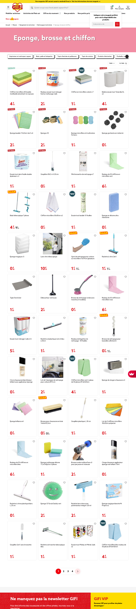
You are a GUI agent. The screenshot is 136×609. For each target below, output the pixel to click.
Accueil (8, 25)
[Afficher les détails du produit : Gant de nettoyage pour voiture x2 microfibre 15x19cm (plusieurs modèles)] (83, 243)
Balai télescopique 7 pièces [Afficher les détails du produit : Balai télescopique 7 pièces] (19, 216)
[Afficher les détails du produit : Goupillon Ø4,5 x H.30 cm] (52, 161)
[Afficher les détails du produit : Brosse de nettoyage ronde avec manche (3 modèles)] (83, 284)
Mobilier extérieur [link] (13, 13)
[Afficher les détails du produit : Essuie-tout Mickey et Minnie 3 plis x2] (83, 531)
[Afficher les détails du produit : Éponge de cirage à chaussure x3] (114, 367)
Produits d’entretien (105, 56)
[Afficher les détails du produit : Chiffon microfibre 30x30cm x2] (52, 202)
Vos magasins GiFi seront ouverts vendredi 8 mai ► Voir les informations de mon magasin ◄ (68, 1)
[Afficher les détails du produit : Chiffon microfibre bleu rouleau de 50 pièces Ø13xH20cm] (114, 531)
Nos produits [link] (69, 13)
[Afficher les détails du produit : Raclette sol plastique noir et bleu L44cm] (52, 326)
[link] (69, 16)
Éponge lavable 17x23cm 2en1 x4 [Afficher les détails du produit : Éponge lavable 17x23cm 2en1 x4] (21, 133)
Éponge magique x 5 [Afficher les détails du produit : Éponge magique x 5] (17, 257)
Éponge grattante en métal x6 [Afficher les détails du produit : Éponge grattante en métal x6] (112, 133)
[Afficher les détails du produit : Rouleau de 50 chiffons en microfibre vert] (114, 161)
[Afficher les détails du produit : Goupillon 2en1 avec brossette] (22, 531)
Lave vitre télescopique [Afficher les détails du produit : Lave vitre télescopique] (49, 257)
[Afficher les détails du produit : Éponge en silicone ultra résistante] (114, 202)
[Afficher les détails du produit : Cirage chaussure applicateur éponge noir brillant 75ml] (114, 449)
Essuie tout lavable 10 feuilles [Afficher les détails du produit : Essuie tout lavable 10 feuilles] (81, 216)
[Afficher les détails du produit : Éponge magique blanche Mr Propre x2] (114, 490)
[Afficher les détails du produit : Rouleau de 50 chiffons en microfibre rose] (114, 284)
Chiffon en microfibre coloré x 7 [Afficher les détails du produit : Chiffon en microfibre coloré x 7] (82, 92)
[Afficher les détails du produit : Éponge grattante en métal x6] (114, 120)
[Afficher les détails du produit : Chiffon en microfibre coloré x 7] (83, 79)
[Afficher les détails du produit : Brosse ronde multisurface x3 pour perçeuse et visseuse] (83, 449)
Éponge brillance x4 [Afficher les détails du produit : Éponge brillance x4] (17, 421)
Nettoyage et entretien (44, 25)
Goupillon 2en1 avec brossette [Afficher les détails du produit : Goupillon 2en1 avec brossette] (20, 545)
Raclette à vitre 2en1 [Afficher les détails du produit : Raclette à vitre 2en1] (109, 257)
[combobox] (67, 7)
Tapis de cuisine (87, 56)
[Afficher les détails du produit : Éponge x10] (52, 120)
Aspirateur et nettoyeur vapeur (20, 56)
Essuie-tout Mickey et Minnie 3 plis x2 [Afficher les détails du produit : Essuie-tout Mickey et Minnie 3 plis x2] (83, 546)
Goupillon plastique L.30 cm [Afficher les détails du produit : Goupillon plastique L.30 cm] (81, 421)
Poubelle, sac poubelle (124, 56)
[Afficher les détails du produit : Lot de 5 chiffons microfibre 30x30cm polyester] (114, 408)
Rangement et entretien (27, 25)
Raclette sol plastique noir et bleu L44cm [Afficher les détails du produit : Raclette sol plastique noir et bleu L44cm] (52, 340)
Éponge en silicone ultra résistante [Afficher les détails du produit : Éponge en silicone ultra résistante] (110, 216)
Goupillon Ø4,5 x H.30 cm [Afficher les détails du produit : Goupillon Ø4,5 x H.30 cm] (50, 174)
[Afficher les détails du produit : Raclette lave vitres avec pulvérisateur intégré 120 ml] (83, 490)
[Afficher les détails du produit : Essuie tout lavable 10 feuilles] (83, 202)
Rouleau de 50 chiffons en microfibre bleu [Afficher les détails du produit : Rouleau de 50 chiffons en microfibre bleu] (19, 463)
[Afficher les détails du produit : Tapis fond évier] (22, 284)
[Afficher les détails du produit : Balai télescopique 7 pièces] (22, 202)
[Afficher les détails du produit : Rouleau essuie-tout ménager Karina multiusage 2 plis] (52, 79)
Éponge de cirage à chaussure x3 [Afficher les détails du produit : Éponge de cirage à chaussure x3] (113, 380)
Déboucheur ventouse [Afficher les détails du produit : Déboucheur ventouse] (49, 298)
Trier (110, 63)
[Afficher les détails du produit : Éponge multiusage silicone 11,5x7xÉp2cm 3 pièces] (52, 449)
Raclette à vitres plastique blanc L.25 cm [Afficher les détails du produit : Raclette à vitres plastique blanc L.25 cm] (21, 505)
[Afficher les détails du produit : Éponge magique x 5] (22, 243)
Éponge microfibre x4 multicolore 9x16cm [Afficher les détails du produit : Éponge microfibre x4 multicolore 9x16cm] (83, 134)
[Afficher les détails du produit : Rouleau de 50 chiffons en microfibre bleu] (22, 449)
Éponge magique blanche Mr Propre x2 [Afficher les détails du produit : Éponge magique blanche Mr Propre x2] (112, 505)
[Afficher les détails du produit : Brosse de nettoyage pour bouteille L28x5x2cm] (114, 326)
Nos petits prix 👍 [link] (85, 13)
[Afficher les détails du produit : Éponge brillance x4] (22, 408)
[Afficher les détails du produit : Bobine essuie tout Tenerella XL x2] (114, 79)
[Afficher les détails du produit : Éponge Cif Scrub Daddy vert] (52, 490)
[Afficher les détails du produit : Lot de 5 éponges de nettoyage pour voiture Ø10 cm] (52, 367)
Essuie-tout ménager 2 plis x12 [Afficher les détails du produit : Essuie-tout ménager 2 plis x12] (20, 339)
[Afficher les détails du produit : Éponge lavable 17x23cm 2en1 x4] (22, 120)
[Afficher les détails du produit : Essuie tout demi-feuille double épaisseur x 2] (22, 161)
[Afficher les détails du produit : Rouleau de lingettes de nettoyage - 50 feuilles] (83, 326)
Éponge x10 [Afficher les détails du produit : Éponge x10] (45, 133)
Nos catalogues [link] (12, 19)
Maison (14, 25)
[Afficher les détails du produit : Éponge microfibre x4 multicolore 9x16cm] (83, 120)
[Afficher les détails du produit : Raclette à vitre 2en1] (114, 243)
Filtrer (123, 63)
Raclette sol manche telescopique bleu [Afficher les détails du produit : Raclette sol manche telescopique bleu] (53, 546)
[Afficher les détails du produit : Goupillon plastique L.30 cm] (83, 408)
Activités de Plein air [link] (31, 13)
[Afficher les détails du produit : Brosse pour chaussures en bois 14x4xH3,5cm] (52, 408)
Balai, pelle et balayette (44, 56)
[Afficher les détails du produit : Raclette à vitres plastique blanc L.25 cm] (22, 490)
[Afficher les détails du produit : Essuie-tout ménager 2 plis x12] (22, 326)
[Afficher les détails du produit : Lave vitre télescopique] (52, 243)
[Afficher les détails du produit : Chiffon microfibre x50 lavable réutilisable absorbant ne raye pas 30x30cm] (22, 79)
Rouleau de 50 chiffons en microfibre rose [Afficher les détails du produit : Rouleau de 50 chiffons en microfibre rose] (111, 299)
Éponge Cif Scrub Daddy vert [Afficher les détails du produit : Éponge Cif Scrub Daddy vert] (51, 504)
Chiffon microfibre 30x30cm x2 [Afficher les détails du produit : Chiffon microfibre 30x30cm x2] (52, 216)
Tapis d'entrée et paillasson (67, 56)
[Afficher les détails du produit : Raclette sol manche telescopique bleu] (52, 531)
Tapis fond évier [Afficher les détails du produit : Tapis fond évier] (15, 298)
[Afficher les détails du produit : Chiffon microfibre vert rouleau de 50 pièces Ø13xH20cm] (83, 367)
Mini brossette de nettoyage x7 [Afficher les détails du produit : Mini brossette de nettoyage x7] (82, 174)
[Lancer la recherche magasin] (117, 24)
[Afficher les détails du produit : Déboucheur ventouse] (52, 284)
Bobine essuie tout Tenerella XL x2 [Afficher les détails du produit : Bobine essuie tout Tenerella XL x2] (113, 93)
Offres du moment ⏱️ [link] (52, 13)
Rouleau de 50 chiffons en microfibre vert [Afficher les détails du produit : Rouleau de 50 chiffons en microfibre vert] (111, 175)
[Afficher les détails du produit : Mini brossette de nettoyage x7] (83, 161)
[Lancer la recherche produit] (32, 8)
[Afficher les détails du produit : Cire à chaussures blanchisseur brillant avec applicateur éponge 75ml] (22, 367)
